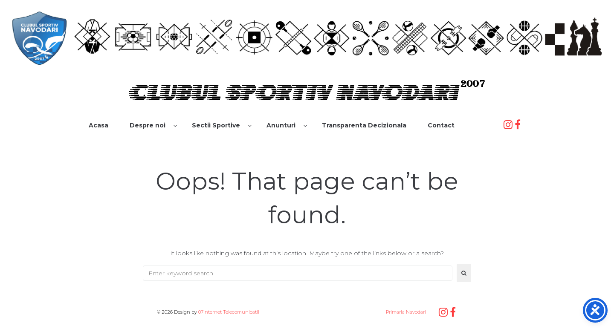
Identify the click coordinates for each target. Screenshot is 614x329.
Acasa (98, 125)
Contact (441, 125)
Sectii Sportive (216, 125)
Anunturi (280, 125)
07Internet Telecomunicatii (228, 312)
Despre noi (147, 125)
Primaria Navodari (405, 312)
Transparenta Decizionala (364, 125)
